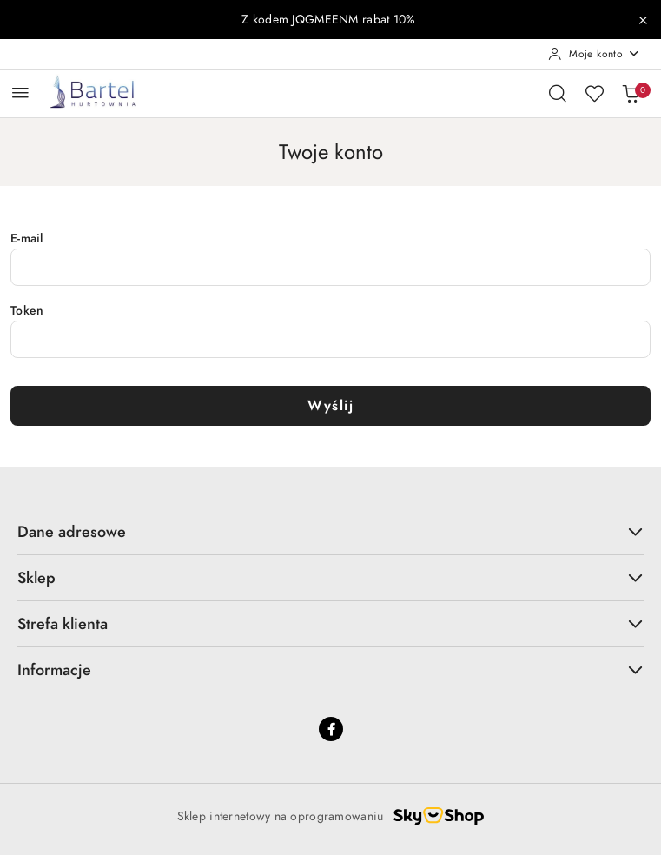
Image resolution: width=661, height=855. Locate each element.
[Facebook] (331, 729)
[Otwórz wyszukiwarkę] (557, 92)
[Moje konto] (594, 54)
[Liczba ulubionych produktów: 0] (594, 92)
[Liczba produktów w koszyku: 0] (630, 92)
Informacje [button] (330, 669)
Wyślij (330, 405)
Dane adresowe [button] (330, 531)
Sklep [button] (330, 577)
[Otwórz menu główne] (20, 93)
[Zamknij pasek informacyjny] (643, 20)
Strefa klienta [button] (330, 623)
